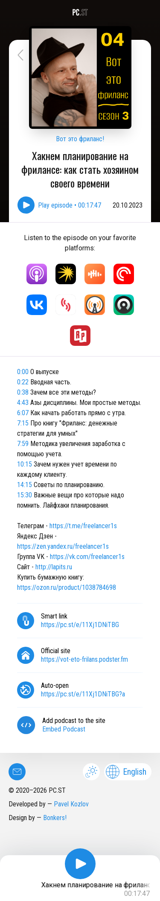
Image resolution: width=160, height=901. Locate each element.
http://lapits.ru (53, 567)
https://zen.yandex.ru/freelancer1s (63, 546)
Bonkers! (55, 818)
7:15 (23, 423)
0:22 (23, 382)
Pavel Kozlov (71, 804)
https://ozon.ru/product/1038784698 (66, 587)
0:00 (23, 372)
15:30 (24, 495)
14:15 (24, 485)
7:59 (23, 444)
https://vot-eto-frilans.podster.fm (84, 659)
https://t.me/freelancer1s (83, 526)
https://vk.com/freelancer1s (87, 557)
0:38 (23, 392)
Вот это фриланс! (80, 139)
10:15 (24, 464)
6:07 (23, 413)
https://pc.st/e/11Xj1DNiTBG (80, 625)
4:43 (23, 402)
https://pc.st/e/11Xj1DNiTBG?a (83, 694)
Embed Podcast (63, 729)
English (126, 772)
